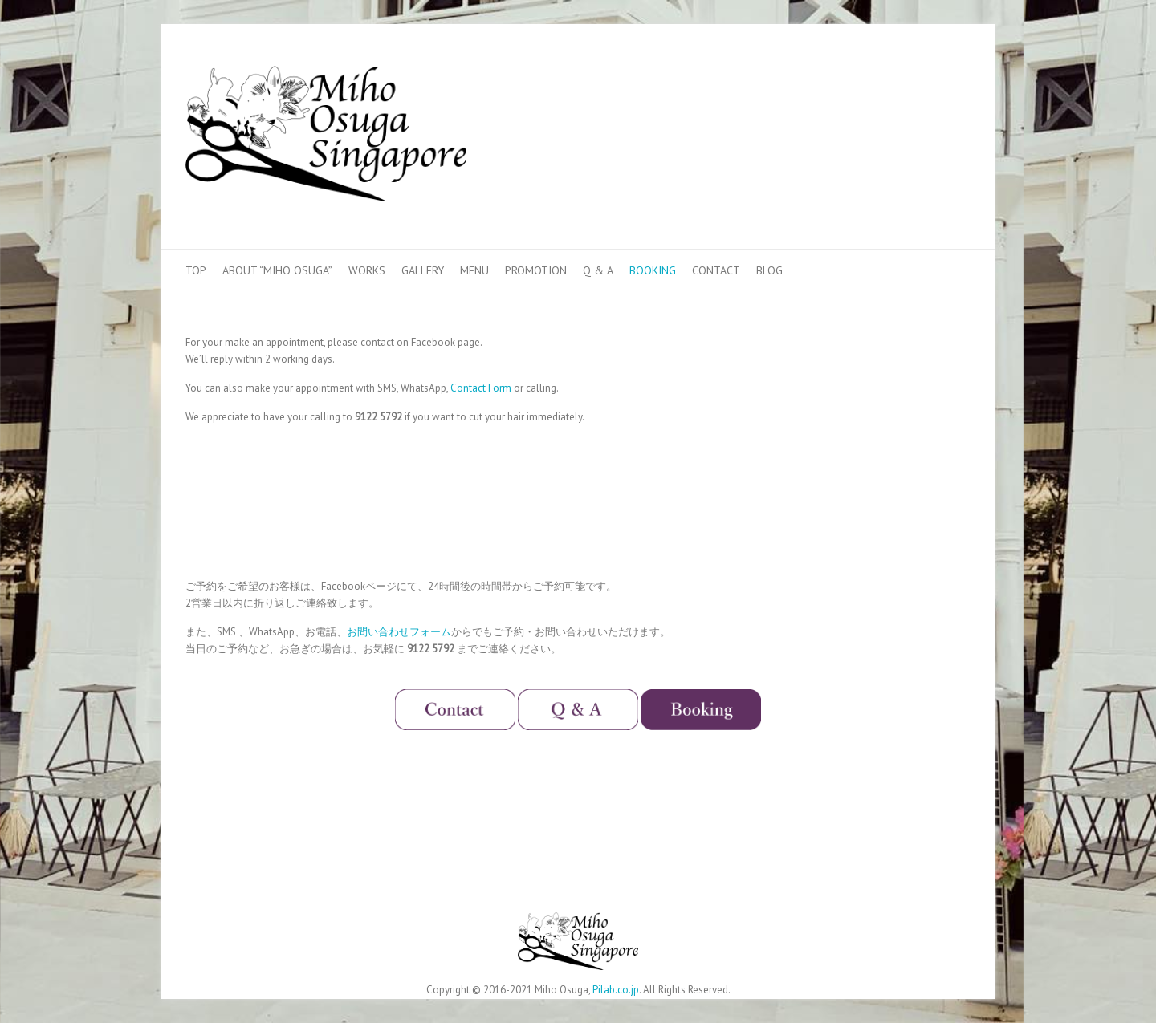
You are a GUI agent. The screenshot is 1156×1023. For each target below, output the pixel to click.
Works (366, 270)
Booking (652, 270)
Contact (716, 270)
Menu (474, 270)
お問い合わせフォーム (399, 632)
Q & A (598, 270)
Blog (769, 270)
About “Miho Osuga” (277, 270)
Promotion (536, 270)
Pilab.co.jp (615, 990)
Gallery (422, 270)
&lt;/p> (466, 499)
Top (195, 270)
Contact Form (480, 388)
